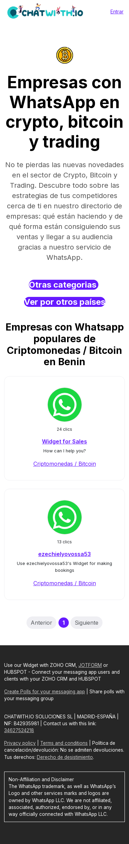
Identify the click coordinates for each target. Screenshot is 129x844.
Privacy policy (20, 743)
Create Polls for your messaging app (44, 691)
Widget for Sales (64, 441)
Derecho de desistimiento (65, 757)
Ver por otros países (64, 302)
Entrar (116, 11)
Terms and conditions (64, 743)
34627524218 (19, 730)
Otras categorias (63, 285)
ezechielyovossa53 (64, 554)
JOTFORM (90, 665)
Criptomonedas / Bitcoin (64, 463)
